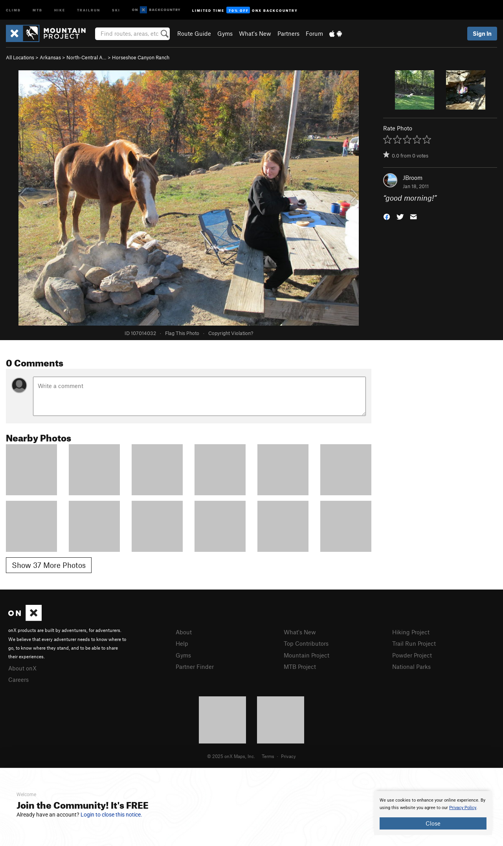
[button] (386, 216)
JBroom (412, 177)
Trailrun (88, 9)
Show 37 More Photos (49, 564)
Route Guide (194, 33)
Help (182, 643)
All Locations (20, 57)
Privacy (288, 756)
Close (433, 823)
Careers (18, 679)
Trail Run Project (414, 643)
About (184, 631)
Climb (13, 9)
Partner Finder (195, 666)
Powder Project (412, 655)
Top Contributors (306, 643)
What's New (255, 33)
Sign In (482, 33)
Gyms (225, 33)
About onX (22, 668)
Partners (288, 33)
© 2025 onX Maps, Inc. (231, 756)
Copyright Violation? (230, 333)
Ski (116, 9)
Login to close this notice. (111, 814)
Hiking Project (411, 631)
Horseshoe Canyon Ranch (140, 57)
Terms (268, 756)
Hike (59, 9)
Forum (314, 33)
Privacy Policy (462, 807)
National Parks (411, 666)
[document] (433, 813)
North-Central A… (86, 57)
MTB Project (300, 666)
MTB (37, 9)
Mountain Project (306, 655)
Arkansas (50, 57)
